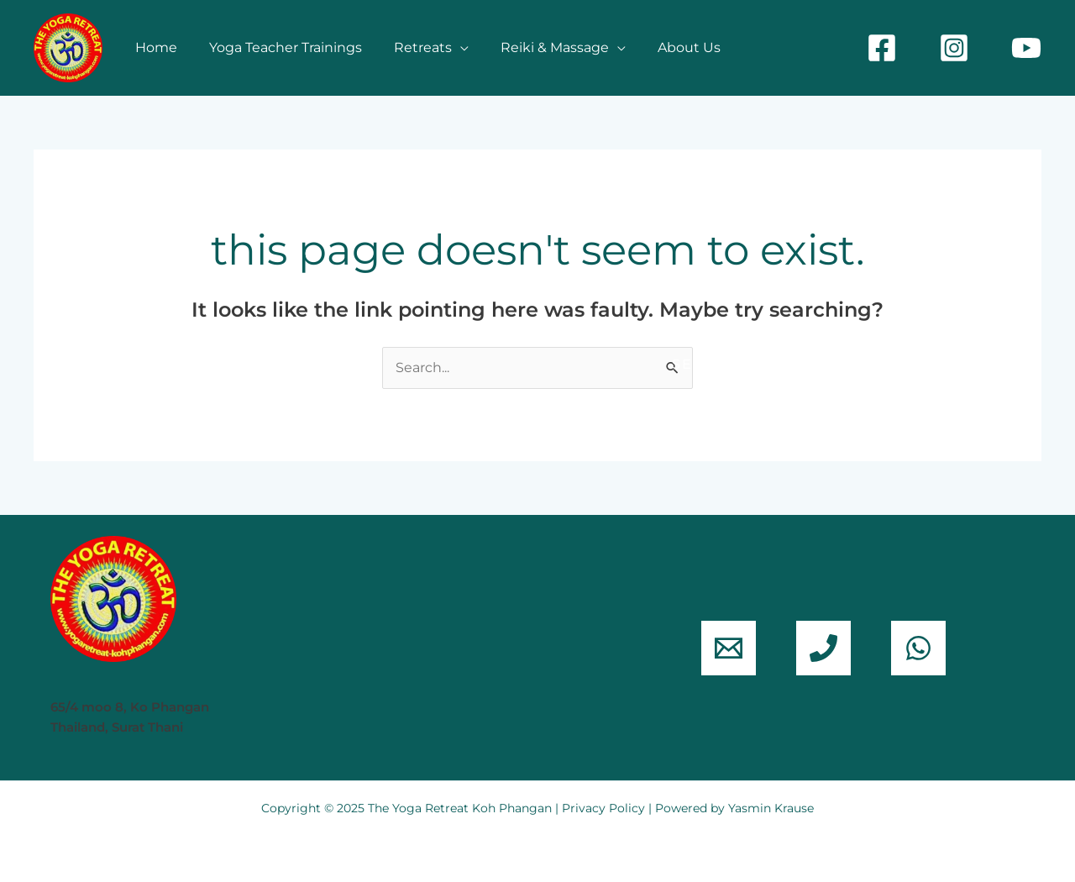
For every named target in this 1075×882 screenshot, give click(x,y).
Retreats (410, 47)
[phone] (823, 648)
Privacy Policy (603, 808)
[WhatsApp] (918, 648)
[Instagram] (954, 48)
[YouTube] (1026, 48)
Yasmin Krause (771, 808)
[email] (728, 648)
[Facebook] (882, 48)
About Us (666, 47)
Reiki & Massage (537, 47)
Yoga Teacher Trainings (278, 47)
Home (154, 47)
